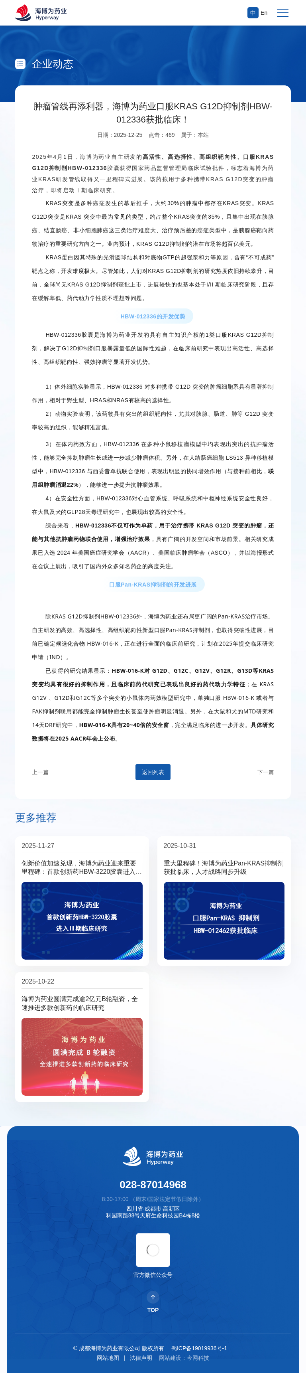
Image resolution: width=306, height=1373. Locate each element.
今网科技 (198, 1358)
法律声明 (141, 1358)
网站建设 (170, 1358)
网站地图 (108, 1358)
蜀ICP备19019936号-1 (199, 1348)
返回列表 (153, 772)
